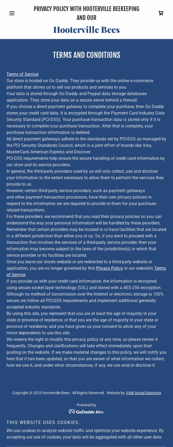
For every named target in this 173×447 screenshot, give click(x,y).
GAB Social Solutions (143, 393)
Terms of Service (22, 74)
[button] (18, 13)
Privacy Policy (109, 268)
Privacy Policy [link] (86, 426)
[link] (161, 13)
